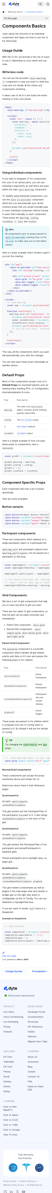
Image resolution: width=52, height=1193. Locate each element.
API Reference (35, 1026)
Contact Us (34, 1076)
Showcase (33, 1021)
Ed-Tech (7, 1056)
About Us (32, 1056)
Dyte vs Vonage (11, 1129)
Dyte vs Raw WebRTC (10, 1108)
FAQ (30, 1081)
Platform (32, 1036)
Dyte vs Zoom (10, 1119)
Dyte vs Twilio (10, 1124)
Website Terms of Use (13, 1185)
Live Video (8, 1012)
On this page (10, 18)
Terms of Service (27, 1181)
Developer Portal (36, 1012)
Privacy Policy (9, 1181)
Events (6, 1086)
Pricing (6, 1026)
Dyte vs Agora (10, 1115)
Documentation (35, 1016)
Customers (33, 1061)
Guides (31, 1031)
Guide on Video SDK (36, 1088)
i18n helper (22, 426)
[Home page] (3, 12)
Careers (31, 1071)
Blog (30, 1066)
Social (6, 1076)
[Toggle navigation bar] (4, 4)
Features (7, 1031)
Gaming (7, 1081)
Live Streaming (10, 1021)
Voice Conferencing (13, 1016)
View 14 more (10, 1134)
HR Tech (7, 1066)
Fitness (7, 1071)
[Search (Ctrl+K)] (47, 4)
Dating (6, 1091)
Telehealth (8, 1061)
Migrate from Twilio (37, 1041)
